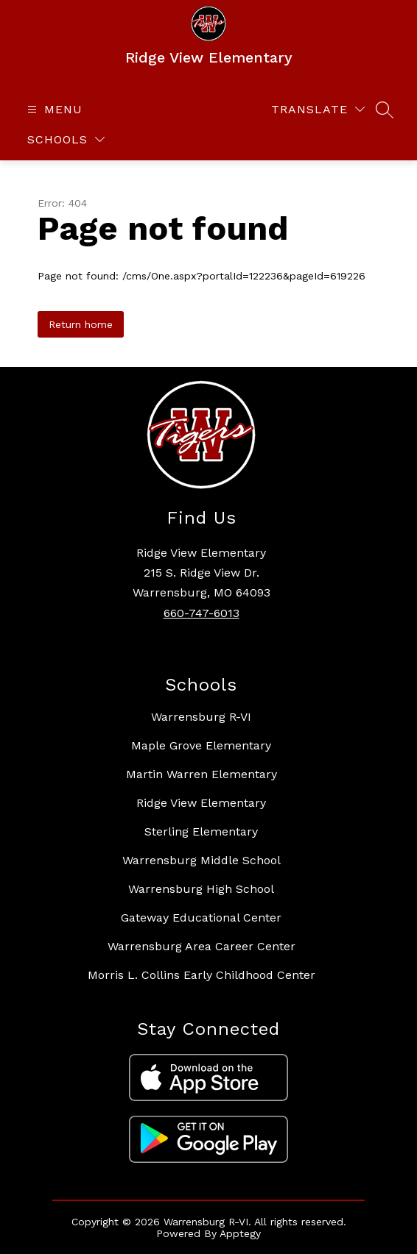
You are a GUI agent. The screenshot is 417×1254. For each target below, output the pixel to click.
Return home (81, 324)
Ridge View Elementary (201, 803)
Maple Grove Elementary (201, 745)
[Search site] (384, 109)
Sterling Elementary (201, 831)
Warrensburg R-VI (201, 717)
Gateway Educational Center (201, 918)
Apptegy (240, 1233)
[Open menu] (53, 109)
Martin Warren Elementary (201, 774)
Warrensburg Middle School (201, 860)
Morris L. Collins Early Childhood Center (201, 975)
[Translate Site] (317, 109)
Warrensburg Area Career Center (201, 946)
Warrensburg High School (201, 889)
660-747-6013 (201, 613)
